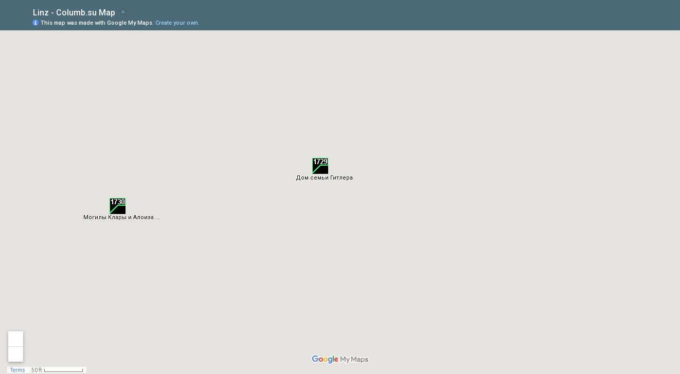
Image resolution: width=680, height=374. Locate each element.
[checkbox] (123, 11)
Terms (17, 370)
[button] (320, 166)
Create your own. (177, 23)
